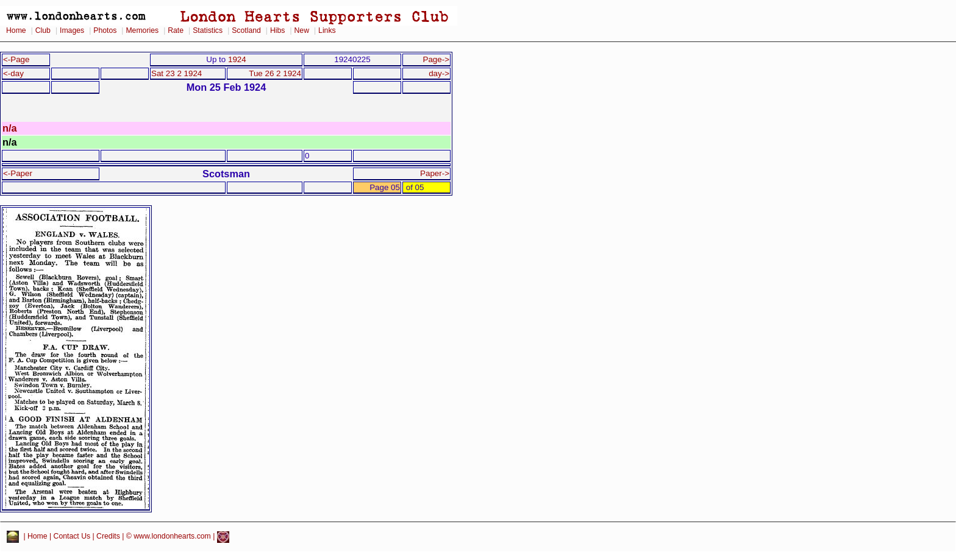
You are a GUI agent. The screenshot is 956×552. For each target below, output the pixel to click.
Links (327, 30)
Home (16, 30)
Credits (108, 537)
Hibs (277, 30)
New (301, 30)
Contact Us (72, 537)
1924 (237, 59)
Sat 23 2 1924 (176, 73)
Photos (104, 30)
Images (72, 30)
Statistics (208, 30)
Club (43, 30)
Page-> (436, 59)
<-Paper (17, 173)
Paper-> (434, 173)
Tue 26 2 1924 (275, 73)
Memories (142, 30)
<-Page (16, 59)
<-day (13, 73)
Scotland (246, 30)
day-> (439, 73)
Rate (176, 30)
